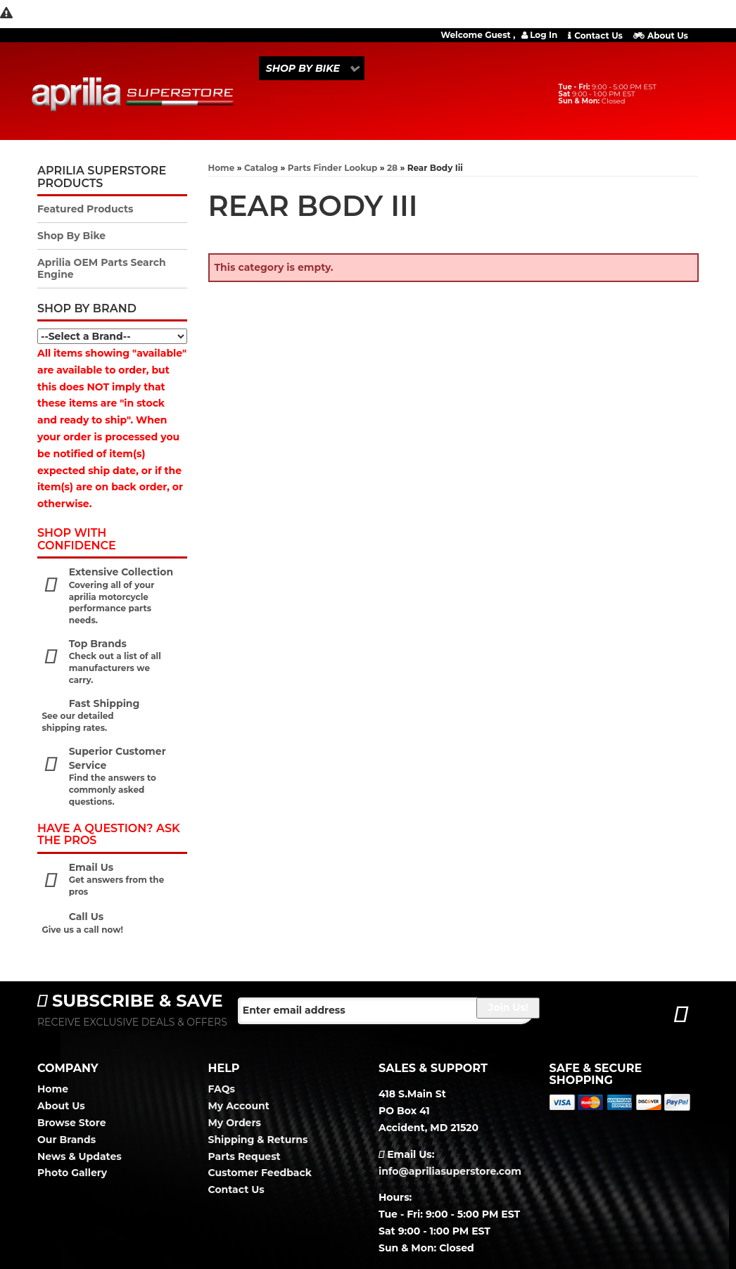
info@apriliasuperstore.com (450, 1171)
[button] (311, 68)
